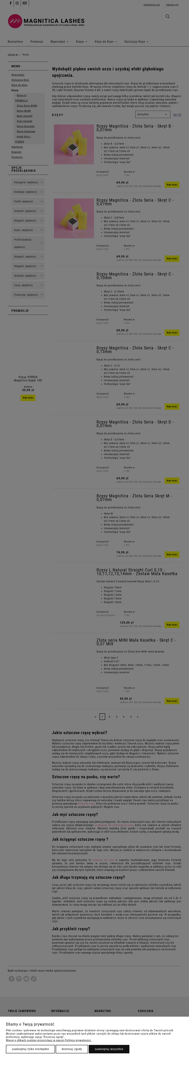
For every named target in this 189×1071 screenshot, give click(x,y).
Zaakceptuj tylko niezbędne (30, 1049)
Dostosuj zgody (72, 1049)
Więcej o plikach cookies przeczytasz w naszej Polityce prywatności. (49, 1040)
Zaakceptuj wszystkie (109, 1049)
